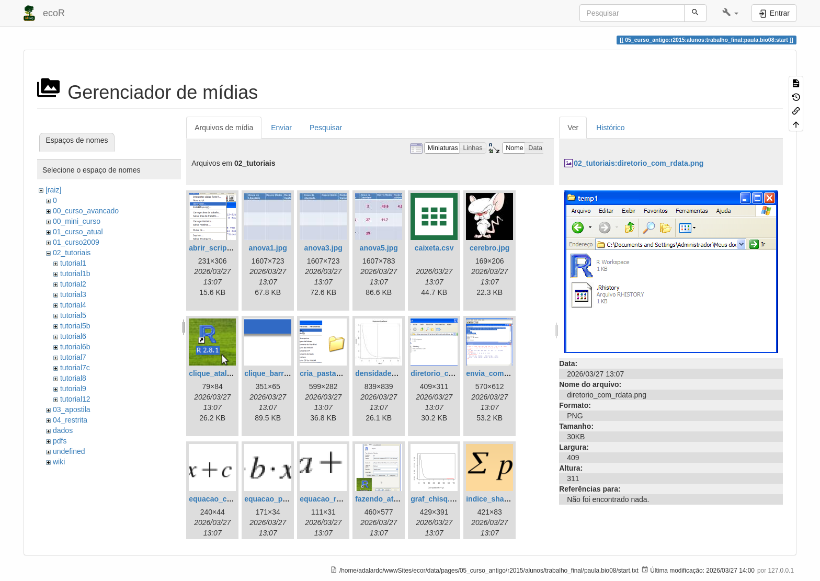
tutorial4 (73, 305)
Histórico (610, 127)
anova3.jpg (323, 248)
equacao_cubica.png (225, 499)
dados (63, 430)
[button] (730, 13)
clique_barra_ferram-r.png (289, 373)
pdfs (59, 441)
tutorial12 (75, 399)
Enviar (281, 127)
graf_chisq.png (437, 499)
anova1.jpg (268, 248)
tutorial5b (75, 326)
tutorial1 (73, 263)
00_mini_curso (76, 221)
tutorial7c (75, 367)
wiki (59, 462)
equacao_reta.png (331, 499)
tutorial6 (73, 336)
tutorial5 (73, 315)
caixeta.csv (434, 248)
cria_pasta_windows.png (343, 373)
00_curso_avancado (86, 211)
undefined (69, 451)
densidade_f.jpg (383, 373)
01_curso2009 (76, 242)
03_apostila (71, 409)
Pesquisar (326, 127)
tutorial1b (75, 273)
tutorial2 (73, 284)
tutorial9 (73, 388)
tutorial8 (73, 378)
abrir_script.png (217, 248)
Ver (572, 127)
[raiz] (53, 190)
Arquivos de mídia (224, 127)
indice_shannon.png (501, 499)
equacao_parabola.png (284, 499)
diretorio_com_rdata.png (454, 373)
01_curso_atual (78, 231)
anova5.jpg (379, 248)
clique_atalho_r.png (223, 373)
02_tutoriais (71, 252)
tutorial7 (73, 357)
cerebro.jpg (489, 248)
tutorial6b (75, 347)
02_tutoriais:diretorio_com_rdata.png (638, 163)
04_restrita (70, 420)
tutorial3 (73, 294)
